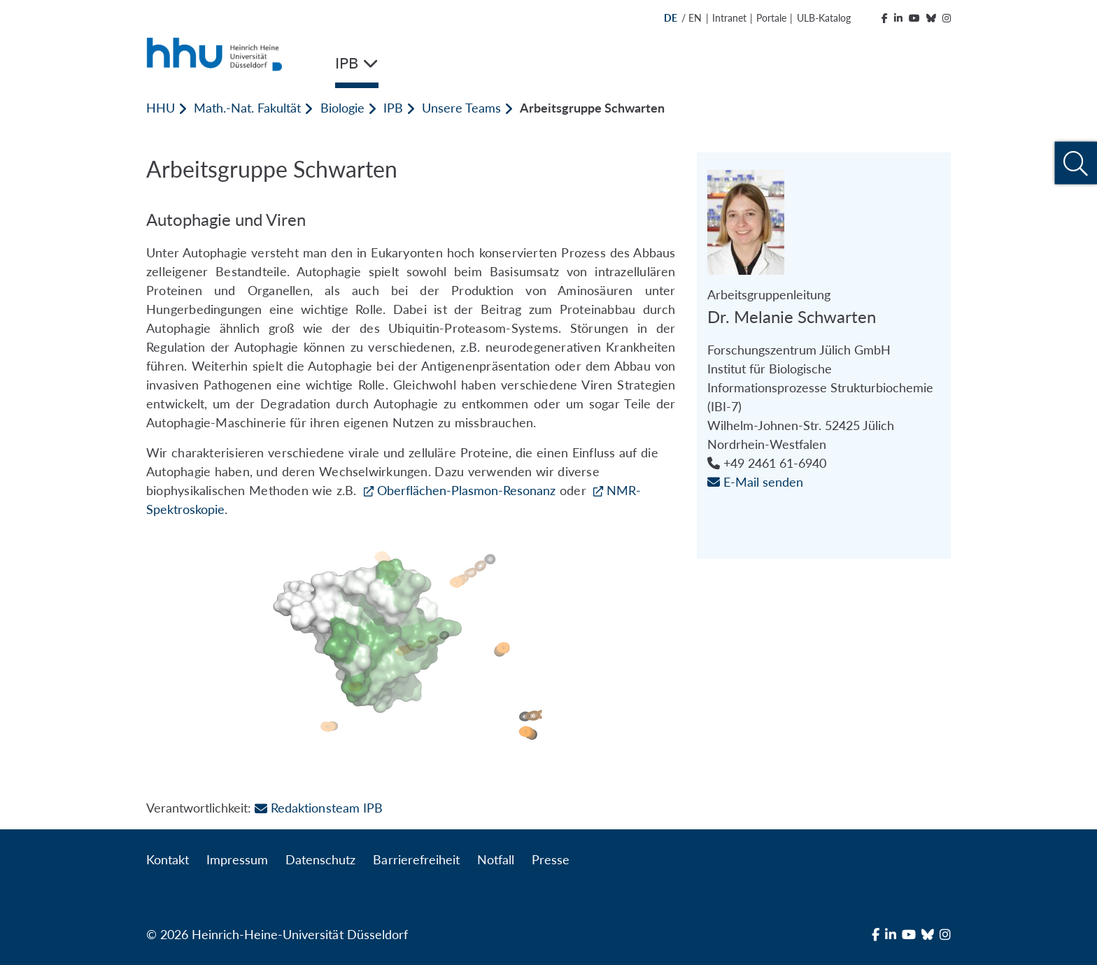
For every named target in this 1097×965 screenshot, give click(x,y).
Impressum (237, 859)
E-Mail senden (755, 481)
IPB (393, 107)
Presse (550, 859)
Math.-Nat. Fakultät (247, 107)
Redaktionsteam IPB (318, 807)
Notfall (495, 859)
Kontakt (167, 859)
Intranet (729, 18)
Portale (771, 18)
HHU (160, 107)
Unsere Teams (461, 107)
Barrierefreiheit (416, 859)
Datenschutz (320, 859)
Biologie (342, 107)
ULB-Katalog (824, 18)
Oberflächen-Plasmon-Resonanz (466, 490)
